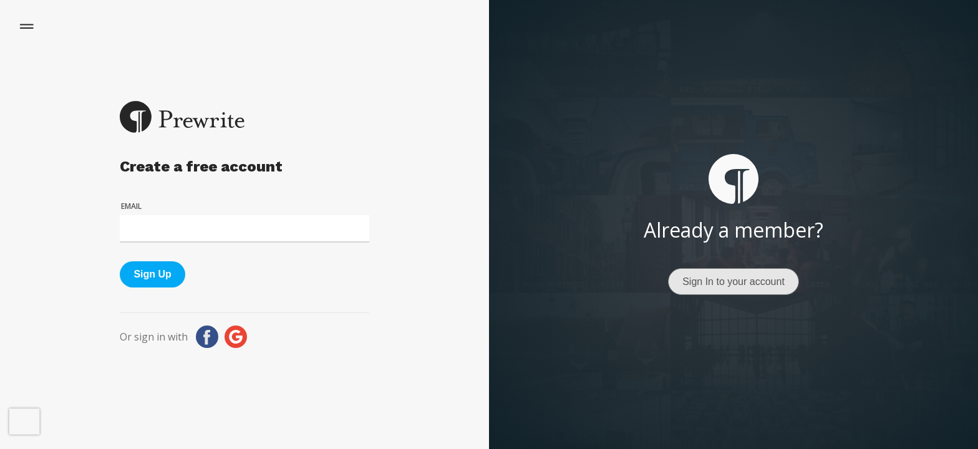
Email (131, 206)
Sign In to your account (733, 281)
